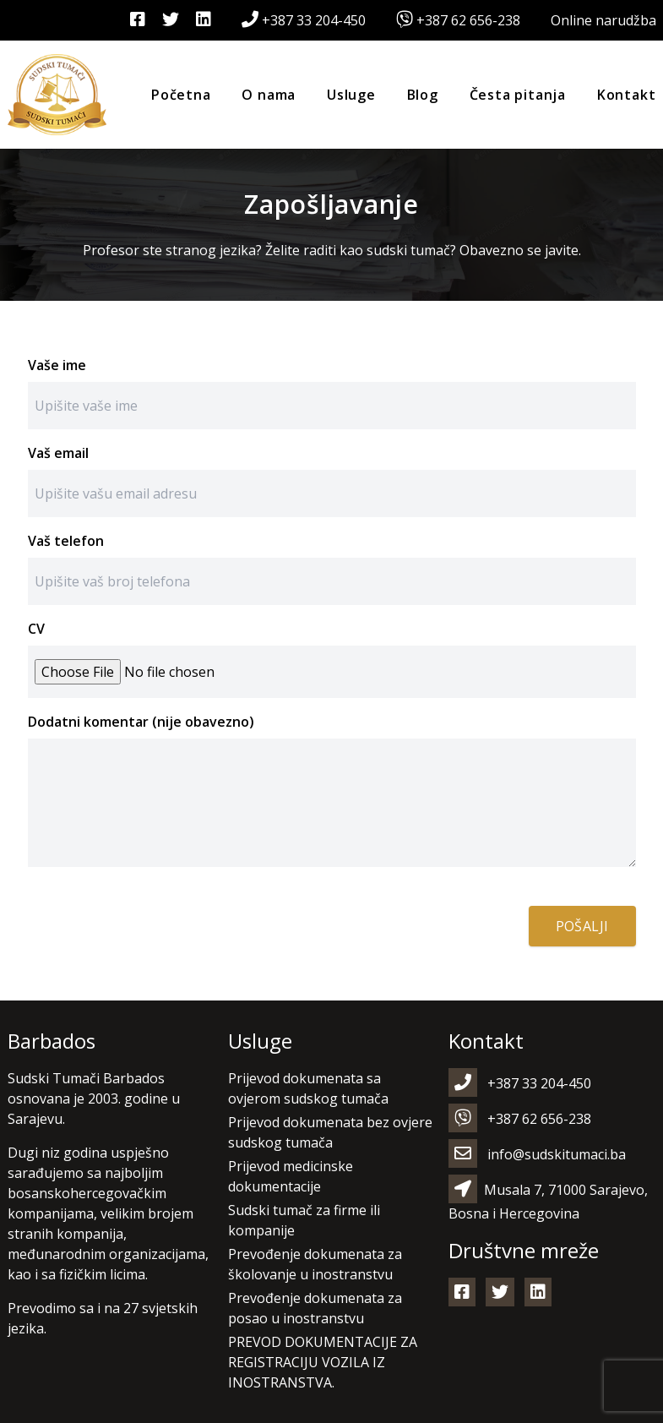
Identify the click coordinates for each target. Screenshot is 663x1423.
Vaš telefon (66, 541)
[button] (34, 1389)
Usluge (351, 94)
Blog (422, 94)
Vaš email (58, 453)
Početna (181, 94)
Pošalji (582, 926)
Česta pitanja (518, 94)
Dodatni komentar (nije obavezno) (141, 721)
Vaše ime (57, 365)
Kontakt (626, 94)
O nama (269, 94)
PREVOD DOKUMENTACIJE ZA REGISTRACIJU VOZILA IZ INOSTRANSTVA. (322, 1362)
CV (36, 628)
